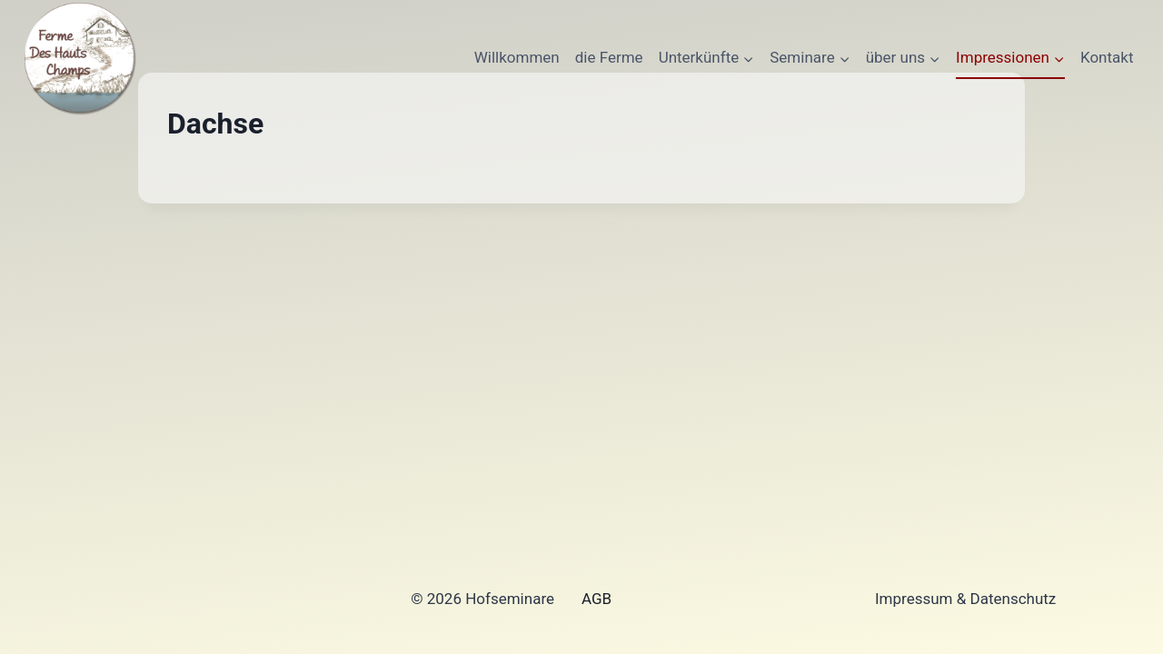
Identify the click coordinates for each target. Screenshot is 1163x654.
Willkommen (517, 57)
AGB (596, 599)
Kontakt (1107, 57)
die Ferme (609, 57)
